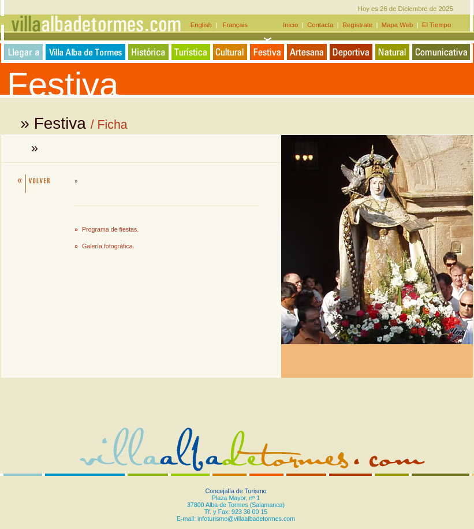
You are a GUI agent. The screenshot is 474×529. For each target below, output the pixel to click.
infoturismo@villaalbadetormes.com (246, 518)
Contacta (320, 24)
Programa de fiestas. (110, 229)
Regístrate (358, 24)
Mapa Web (397, 24)
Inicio (291, 24)
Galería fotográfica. (108, 246)
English (203, 24)
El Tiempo (436, 24)
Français (232, 24)
